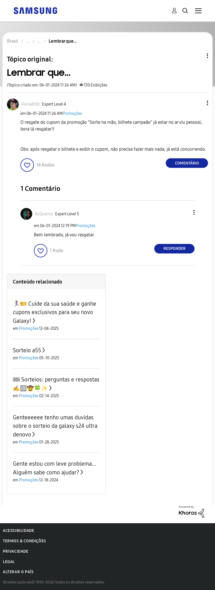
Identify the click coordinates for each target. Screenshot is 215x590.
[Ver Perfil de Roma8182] (31, 104)
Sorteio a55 (27, 350)
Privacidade (16, 551)
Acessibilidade (18, 530)
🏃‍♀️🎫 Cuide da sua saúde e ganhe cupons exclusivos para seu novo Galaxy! (54, 312)
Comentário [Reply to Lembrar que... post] (187, 163)
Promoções (72, 113)
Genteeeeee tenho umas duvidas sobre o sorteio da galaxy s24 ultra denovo (55, 426)
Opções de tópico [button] (198, 55)
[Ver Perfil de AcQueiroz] (44, 214)
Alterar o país (18, 572)
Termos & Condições (24, 541)
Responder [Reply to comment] (174, 248)
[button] (198, 103)
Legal (9, 561)
